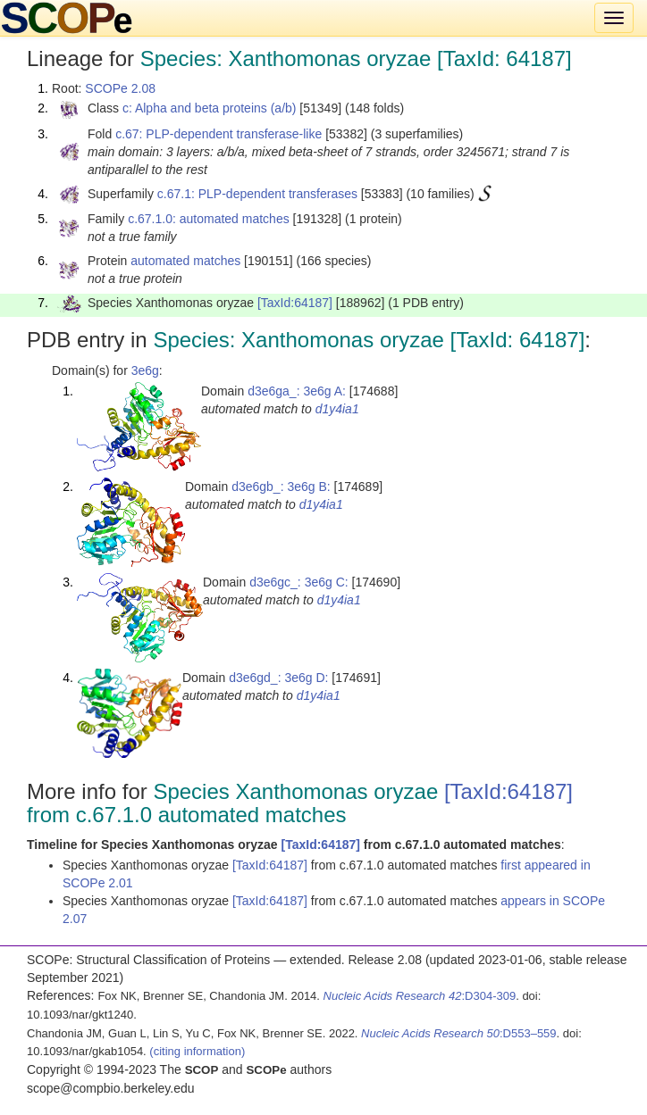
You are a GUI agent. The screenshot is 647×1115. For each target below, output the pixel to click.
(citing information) (197, 1051)
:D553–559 (459, 1033)
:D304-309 (420, 996)
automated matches (185, 261)
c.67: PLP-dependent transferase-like (218, 134)
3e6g (145, 370)
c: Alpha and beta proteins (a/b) (209, 108)
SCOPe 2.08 (120, 88)
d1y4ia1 (337, 409)
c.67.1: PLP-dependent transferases (257, 194)
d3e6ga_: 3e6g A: (297, 391)
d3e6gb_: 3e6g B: (281, 486)
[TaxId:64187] (294, 302)
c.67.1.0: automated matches (209, 219)
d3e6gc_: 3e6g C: (299, 582)
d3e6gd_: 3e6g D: (278, 677)
